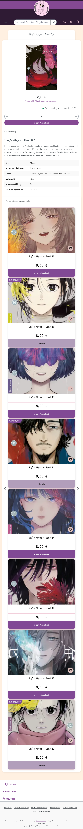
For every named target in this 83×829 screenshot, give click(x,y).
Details (41, 343)
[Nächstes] (78, 488)
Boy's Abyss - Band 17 (41, 397)
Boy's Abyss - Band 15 (41, 678)
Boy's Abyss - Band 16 (41, 326)
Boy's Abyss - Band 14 (41, 537)
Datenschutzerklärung (21, 807)
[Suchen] (53, 22)
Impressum (8, 807)
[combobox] (32, 22)
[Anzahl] (41, 116)
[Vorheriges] (5, 488)
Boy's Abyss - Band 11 (41, 467)
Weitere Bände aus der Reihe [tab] (18, 200)
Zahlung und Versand (70, 807)
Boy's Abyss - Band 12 (41, 748)
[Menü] (6, 22)
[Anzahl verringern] (7, 116)
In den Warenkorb (41, 122)
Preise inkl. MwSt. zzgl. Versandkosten (41, 100)
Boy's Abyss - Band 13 (41, 608)
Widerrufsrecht (55, 807)
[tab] (10, 131)
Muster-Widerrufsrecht (39, 807)
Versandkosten (41, 820)
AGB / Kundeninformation (41, 811)
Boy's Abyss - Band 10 (41, 256)
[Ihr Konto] (71, 22)
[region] (41, 68)
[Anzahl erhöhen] (76, 116)
